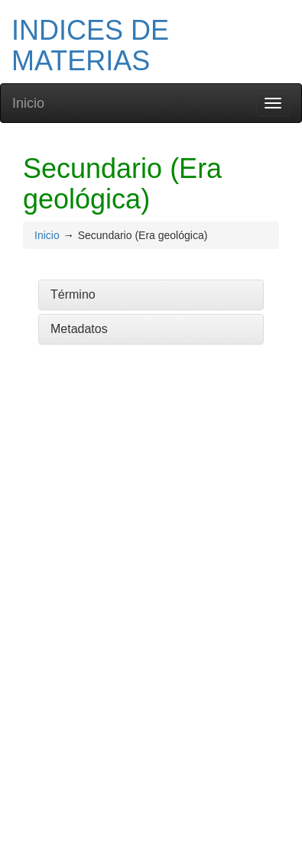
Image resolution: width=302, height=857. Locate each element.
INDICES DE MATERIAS (90, 45)
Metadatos (79, 328)
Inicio (28, 103)
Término (73, 294)
